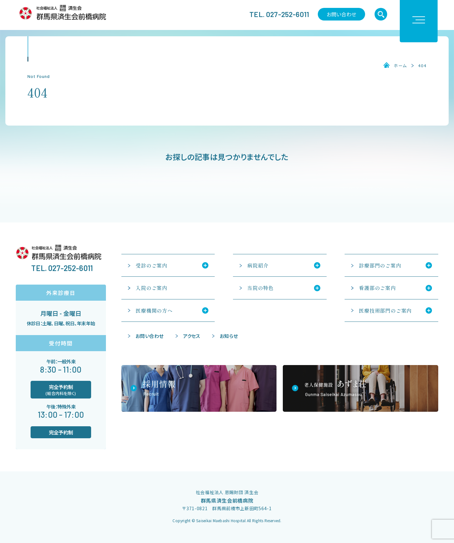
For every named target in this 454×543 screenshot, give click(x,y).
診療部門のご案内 (380, 265)
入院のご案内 (151, 288)
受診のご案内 (151, 265)
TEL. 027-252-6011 (279, 14)
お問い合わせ (341, 14)
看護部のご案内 (377, 288)
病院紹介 (257, 265)
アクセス (191, 336)
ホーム (400, 65)
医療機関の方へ (154, 310)
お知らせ (229, 336)
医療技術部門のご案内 (385, 310)
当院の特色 (260, 288)
